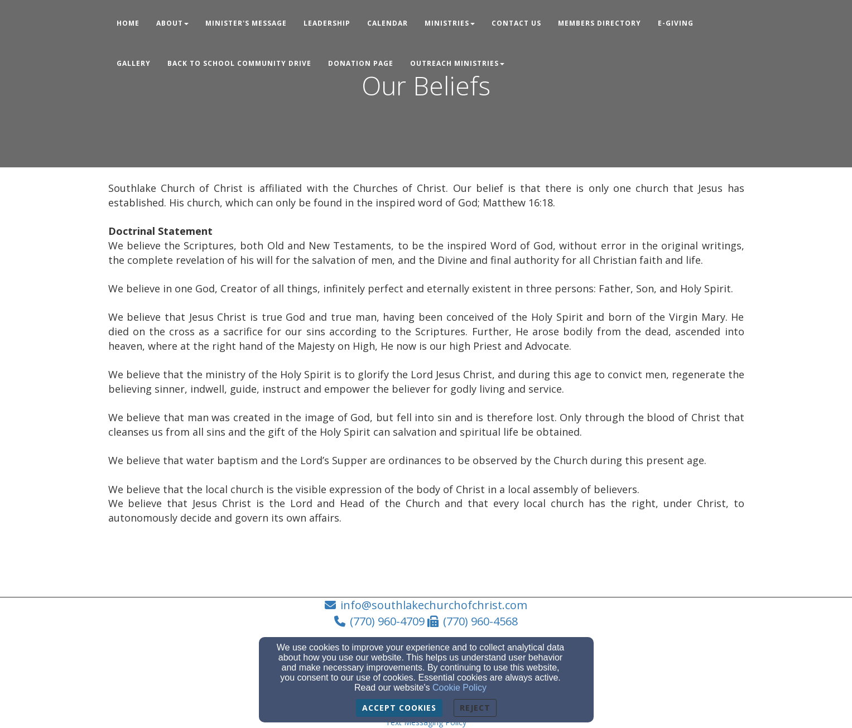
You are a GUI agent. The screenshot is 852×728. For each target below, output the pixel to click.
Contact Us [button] (516, 23)
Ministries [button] (450, 23)
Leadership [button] (327, 23)
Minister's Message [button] (246, 23)
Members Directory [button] (599, 23)
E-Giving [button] (676, 23)
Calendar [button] (387, 23)
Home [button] (128, 23)
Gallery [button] (134, 63)
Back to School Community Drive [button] (239, 63)
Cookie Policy (459, 687)
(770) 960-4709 (387, 621)
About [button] (172, 23)
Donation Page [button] (360, 63)
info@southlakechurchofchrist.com (433, 605)
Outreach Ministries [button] (457, 63)
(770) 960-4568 (480, 621)
